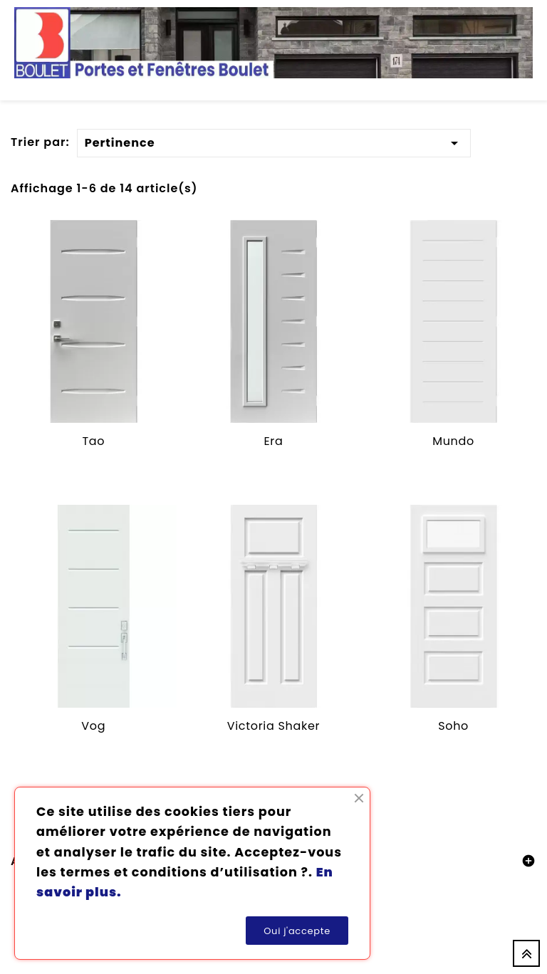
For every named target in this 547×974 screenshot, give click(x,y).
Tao (93, 441)
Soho (453, 726)
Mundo (453, 441)
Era (273, 441)
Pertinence (274, 141)
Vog (93, 726)
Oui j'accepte (297, 931)
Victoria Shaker (274, 726)
